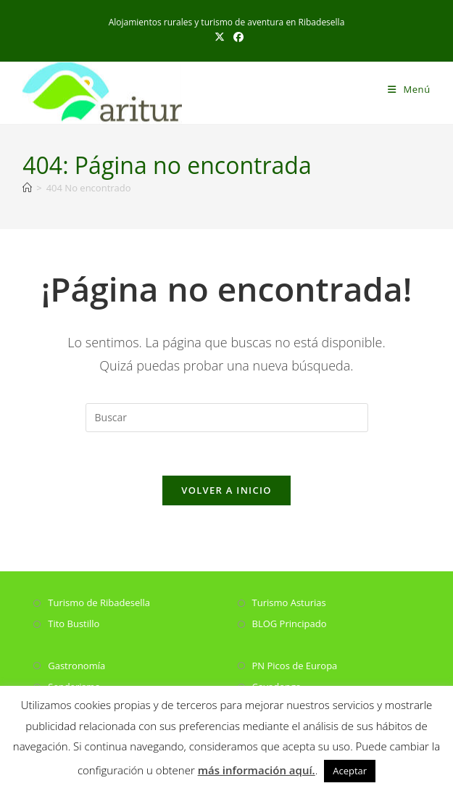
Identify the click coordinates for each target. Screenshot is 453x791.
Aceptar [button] (350, 770)
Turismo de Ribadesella (99, 603)
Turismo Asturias (289, 603)
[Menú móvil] (409, 89)
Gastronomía (76, 665)
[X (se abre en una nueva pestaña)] (219, 37)
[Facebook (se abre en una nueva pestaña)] (236, 37)
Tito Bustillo (73, 624)
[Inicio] (27, 187)
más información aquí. (256, 770)
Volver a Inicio (226, 490)
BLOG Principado (289, 624)
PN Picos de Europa (295, 665)
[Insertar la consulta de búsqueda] (227, 417)
